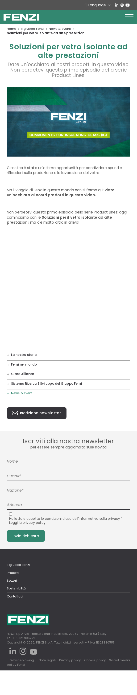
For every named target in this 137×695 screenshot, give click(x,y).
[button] (129, 17)
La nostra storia (24, 355)
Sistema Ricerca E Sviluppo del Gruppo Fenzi (46, 383)
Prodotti (13, 573)
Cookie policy (95, 660)
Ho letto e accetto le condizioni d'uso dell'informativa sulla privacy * (66, 520)
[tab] (68, 564)
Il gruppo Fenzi (32, 29)
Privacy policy (70, 660)
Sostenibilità (16, 588)
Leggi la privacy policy (27, 522)
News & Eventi (60, 29)
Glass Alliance (22, 374)
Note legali (47, 660)
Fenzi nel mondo (24, 364)
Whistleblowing (22, 660)
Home (11, 29)
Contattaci (15, 596)
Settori (12, 580)
